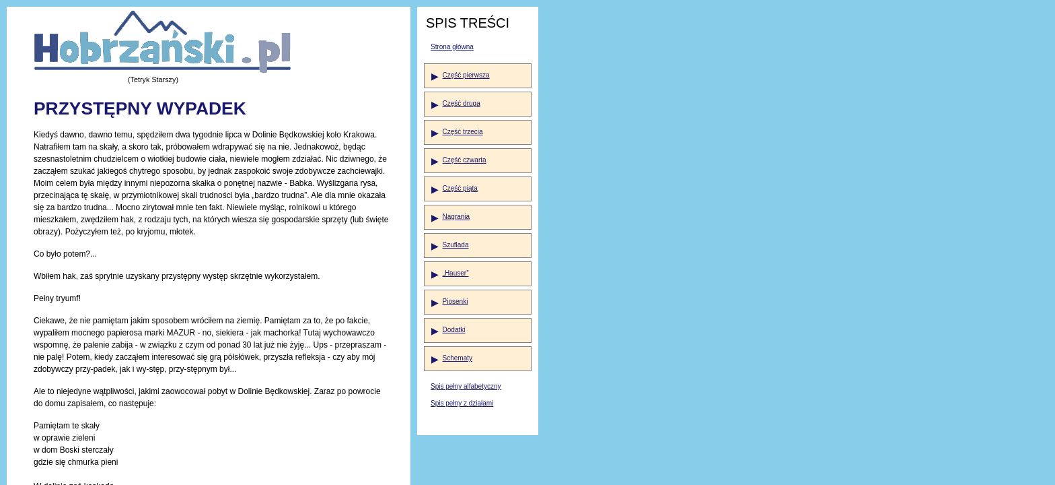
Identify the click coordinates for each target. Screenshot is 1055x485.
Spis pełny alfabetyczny (466, 386)
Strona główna (452, 47)
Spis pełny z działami (462, 403)
